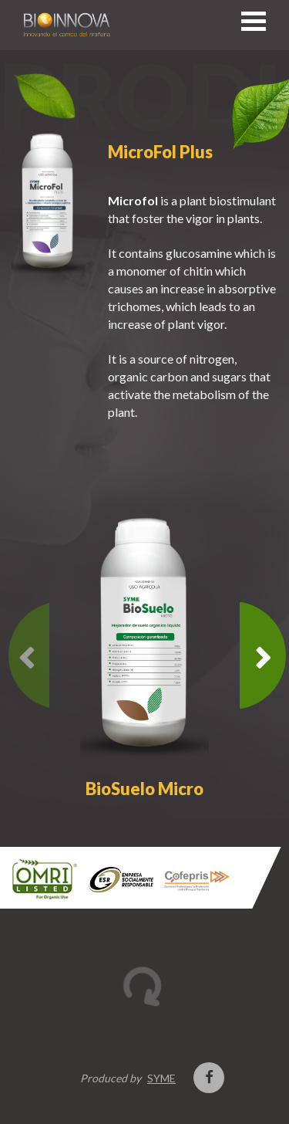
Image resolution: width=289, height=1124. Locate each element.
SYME (161, 1078)
